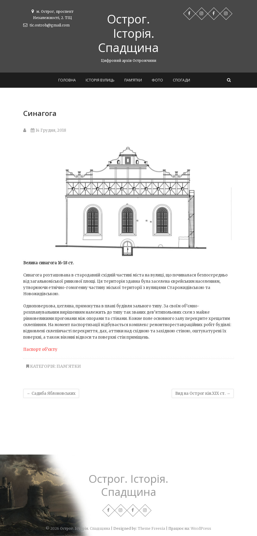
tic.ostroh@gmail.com (46, 25)
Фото (157, 80)
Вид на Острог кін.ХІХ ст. (202, 393)
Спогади (181, 80)
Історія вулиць (100, 80)
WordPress (201, 528)
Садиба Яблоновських (51, 393)
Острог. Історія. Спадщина (128, 33)
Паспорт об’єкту (40, 349)
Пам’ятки (133, 80)
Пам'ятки (69, 366)
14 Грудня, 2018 (48, 130)
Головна (67, 80)
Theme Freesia (151, 528)
